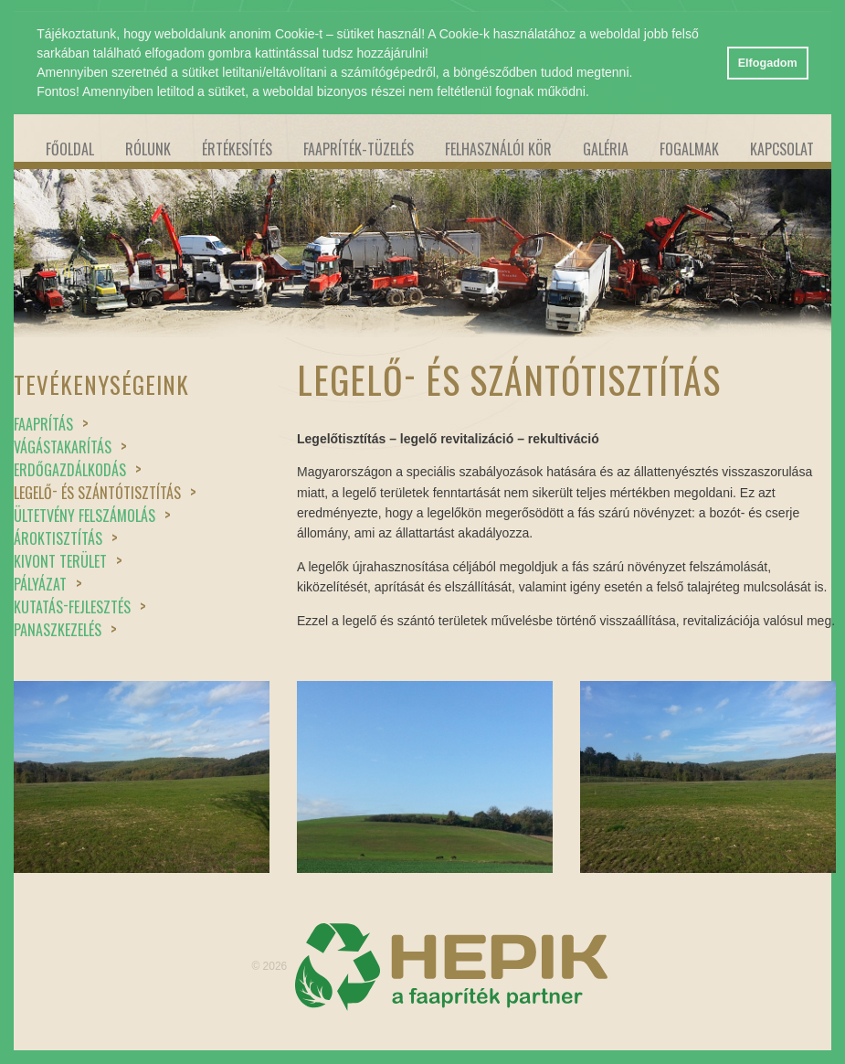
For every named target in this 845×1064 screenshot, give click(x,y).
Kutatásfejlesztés (80, 607)
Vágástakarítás (70, 447)
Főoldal (70, 149)
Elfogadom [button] (767, 63)
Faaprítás (51, 424)
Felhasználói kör (498, 149)
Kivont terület (68, 561)
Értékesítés (237, 149)
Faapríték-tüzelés (358, 149)
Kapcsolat (782, 149)
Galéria (605, 149)
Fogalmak (689, 149)
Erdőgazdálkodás (78, 470)
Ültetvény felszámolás (92, 516)
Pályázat (48, 584)
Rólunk (148, 149)
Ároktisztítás (66, 538)
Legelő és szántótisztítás (105, 493)
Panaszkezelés (65, 630)
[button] (595, 93)
